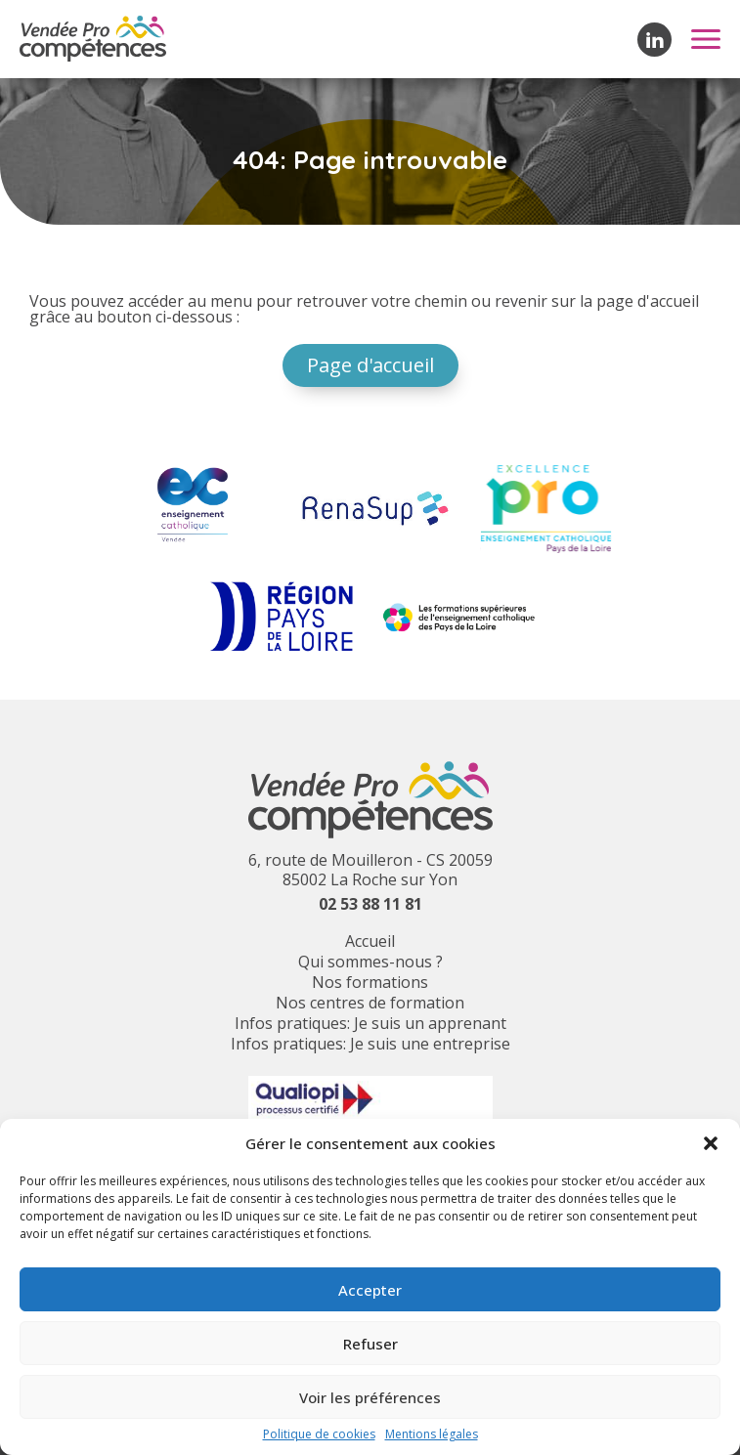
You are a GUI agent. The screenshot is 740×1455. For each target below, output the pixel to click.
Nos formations (370, 982)
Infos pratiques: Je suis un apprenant (370, 1023)
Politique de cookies (319, 1434)
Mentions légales (431, 1434)
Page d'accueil (370, 365)
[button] (710, 1143)
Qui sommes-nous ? (370, 961)
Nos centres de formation (370, 1002)
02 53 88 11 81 (370, 904)
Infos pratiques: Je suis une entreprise (370, 1043)
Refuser (370, 1343)
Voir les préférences (370, 1397)
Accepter (370, 1290)
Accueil (370, 941)
